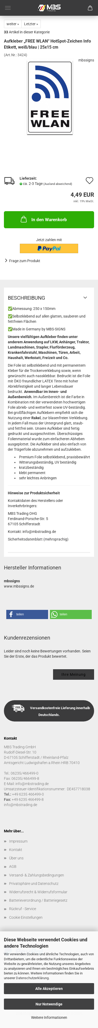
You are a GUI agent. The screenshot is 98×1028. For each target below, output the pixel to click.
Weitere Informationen (49, 1017)
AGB (12, 866)
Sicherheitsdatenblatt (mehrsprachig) (38, 539)
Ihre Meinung (73, 674)
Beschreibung (26, 298)
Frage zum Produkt (24, 261)
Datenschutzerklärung (32, 978)
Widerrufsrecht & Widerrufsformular (38, 892)
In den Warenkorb (43, 219)
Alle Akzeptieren (49, 989)
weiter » (13, 24)
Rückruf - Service (22, 909)
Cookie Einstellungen (26, 917)
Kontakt (15, 850)
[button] (27, 614)
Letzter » (31, 24)
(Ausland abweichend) (57, 184)
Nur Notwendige (49, 1004)
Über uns (16, 858)
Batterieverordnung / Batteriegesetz (38, 900)
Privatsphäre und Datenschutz (34, 883)
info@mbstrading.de (20, 805)
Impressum (18, 841)
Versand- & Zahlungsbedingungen (36, 875)
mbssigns (86, 60)
